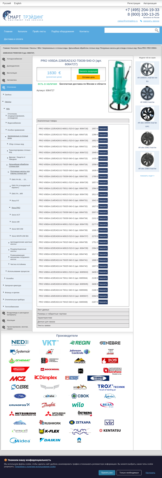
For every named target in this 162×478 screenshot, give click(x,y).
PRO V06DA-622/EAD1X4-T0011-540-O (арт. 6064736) (63, 230)
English (17, 3)
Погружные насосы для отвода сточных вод (20, 172)
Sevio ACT (16, 215)
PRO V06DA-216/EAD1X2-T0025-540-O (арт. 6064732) (63, 206)
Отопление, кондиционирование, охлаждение (16, 116)
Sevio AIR (16, 222)
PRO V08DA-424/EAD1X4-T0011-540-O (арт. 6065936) (63, 290)
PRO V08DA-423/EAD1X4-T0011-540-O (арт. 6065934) (63, 278)
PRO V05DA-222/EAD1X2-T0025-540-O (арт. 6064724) (63, 164)
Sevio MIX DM (17, 229)
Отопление (9, 87)
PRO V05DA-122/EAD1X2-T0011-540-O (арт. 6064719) (63, 134)
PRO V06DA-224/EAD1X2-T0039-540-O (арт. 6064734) (63, 218)
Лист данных (43, 310)
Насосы (8, 102)
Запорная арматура (13, 285)
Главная (8, 31)
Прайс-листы (39, 31)
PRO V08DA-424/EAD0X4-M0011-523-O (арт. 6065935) (63, 284)
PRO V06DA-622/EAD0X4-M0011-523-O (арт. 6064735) (63, 224)
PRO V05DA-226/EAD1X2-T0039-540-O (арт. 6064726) (63, 176)
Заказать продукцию (88, 71)
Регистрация (133, 3)
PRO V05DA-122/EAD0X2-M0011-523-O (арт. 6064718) (63, 128)
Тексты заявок (44, 325)
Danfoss (8, 95)
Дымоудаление (11, 66)
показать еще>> (147, 176)
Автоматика (9, 80)
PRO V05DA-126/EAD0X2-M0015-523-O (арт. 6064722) (63, 152)
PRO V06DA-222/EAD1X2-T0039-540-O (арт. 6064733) (63, 212)
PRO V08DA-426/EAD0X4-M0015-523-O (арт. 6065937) (63, 296)
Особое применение (16, 130)
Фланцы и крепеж (12, 293)
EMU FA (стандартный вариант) (21, 186)
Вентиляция (9, 73)
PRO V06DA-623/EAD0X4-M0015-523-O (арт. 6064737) (63, 236)
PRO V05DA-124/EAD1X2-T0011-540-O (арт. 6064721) (63, 146)
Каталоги (22, 31)
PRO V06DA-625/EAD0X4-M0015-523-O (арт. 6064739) (63, 248)
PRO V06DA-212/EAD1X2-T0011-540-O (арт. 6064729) (63, 188)
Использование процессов (18, 271)
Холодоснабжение (12, 59)
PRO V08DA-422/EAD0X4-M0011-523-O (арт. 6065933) (63, 272)
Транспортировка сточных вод (19, 151)
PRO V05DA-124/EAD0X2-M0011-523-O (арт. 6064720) (63, 140)
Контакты (84, 31)
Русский (7, 3)
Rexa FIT (15, 201)
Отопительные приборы (15, 300)
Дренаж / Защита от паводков (17, 158)
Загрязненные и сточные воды (18, 137)
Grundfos (9, 278)
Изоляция (8, 320)
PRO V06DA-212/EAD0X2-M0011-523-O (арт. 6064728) (63, 182)
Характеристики (45, 318)
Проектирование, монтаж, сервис (15, 328)
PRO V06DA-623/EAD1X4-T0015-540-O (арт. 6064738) (63, 242)
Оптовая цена (88, 77)
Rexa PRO (16, 208)
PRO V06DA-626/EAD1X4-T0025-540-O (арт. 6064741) (63, 260)
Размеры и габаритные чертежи (52, 314)
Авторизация (150, 3)
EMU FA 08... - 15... (19, 179)
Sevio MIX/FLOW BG (20, 236)
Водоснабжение (14, 123)
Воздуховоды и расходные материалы (15, 314)
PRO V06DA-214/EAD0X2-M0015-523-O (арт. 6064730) (63, 194)
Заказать (103, 128)
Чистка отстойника (18, 264)
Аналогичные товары (47, 121)
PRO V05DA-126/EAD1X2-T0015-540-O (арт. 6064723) (63, 158)
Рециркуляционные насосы (18, 250)
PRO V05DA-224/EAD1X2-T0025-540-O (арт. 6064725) (63, 170)
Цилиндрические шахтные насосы (21, 243)
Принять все (106, 473)
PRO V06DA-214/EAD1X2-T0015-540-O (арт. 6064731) (63, 200)
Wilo (8, 109)
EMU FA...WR (17, 194)
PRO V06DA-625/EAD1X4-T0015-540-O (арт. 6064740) (63, 254)
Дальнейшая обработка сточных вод (18, 165)
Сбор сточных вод (16, 144)
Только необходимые (129, 473)
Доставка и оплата (13, 39)
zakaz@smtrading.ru (128, 21)
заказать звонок (151, 21)
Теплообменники (12, 307)
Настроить (150, 473)
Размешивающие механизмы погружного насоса (19, 257)
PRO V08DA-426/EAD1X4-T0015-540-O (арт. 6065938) (63, 302)
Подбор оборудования (62, 31)
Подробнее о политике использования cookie (35, 466)
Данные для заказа (46, 322)
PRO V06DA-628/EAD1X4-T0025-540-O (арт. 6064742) (63, 266)
